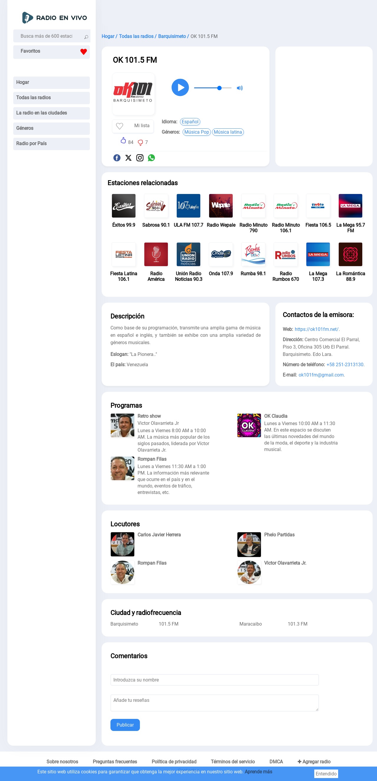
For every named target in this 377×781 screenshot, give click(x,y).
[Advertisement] (237, 14)
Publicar (125, 725)
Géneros (24, 128)
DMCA (276, 762)
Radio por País (31, 143)
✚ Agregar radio (313, 762)
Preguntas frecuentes (115, 762)
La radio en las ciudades (41, 113)
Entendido (326, 774)
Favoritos (55, 51)
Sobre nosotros (62, 762)
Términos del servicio (233, 762)
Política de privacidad (174, 762)
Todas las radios (33, 97)
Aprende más (258, 772)
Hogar (22, 82)
